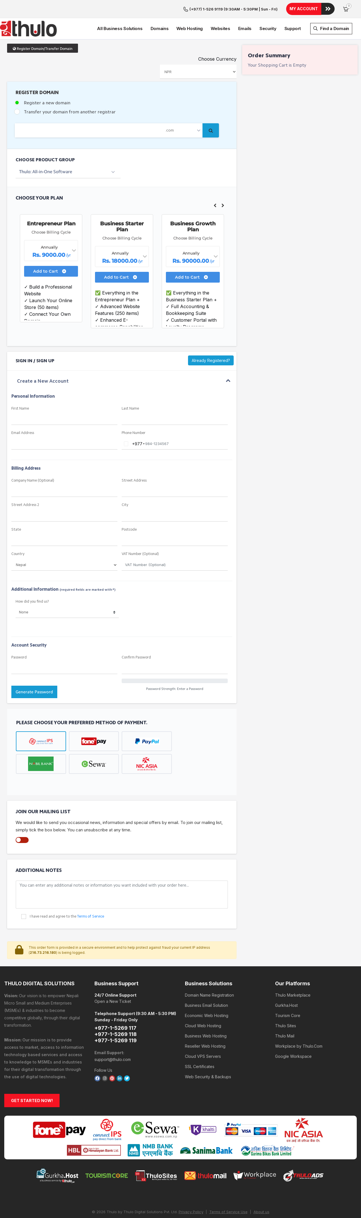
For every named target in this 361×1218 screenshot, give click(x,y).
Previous (215, 184)
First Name (20, 387)
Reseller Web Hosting (205, 1025)
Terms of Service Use (228, 1191)
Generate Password (34, 670)
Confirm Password (136, 636)
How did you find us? (32, 580)
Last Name (130, 387)
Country (17, 533)
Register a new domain (47, 82)
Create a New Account (43, 360)
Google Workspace (293, 1035)
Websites (220, 10)
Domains (160, 10)
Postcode (129, 508)
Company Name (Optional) (32, 459)
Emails (245, 10)
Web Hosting (189, 10)
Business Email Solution (206, 984)
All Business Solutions (119, 10)
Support (292, 10)
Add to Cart (49, 250)
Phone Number (133, 412)
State (16, 508)
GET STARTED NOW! (32, 1079)
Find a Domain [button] (331, 10)
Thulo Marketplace (293, 974)
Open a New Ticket (112, 980)
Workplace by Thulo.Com (298, 1025)
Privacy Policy (191, 1191)
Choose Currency (217, 38)
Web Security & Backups (208, 1055)
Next (223, 184)
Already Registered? (211, 339)
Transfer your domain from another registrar (70, 91)
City (125, 484)
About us (261, 1191)
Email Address (22, 412)
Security (267, 10)
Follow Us (103, 1049)
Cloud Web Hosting (203, 1004)
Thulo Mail (284, 1014)
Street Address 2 (25, 484)
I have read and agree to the (67, 895)
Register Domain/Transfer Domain (42, 28)
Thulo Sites (285, 1004)
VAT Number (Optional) (140, 533)
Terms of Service (90, 895)
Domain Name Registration (209, 974)
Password (19, 636)
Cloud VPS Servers (203, 1035)
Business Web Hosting (206, 1014)
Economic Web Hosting (206, 994)
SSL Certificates (199, 1045)
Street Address (134, 459)
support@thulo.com (112, 1038)
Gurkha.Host (286, 984)
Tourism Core (287, 994)
